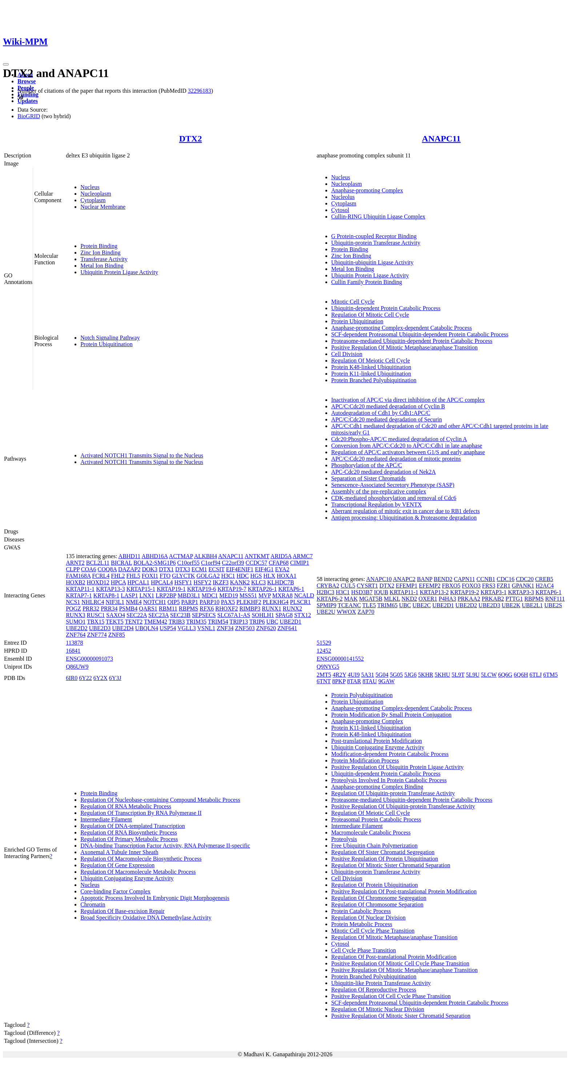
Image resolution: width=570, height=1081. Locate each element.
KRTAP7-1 (79, 595)
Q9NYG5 (328, 667)
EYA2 (282, 569)
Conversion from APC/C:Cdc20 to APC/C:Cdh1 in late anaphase (406, 446)
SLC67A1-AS (233, 615)
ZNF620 (266, 628)
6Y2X (100, 678)
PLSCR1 (300, 602)
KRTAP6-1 (291, 589)
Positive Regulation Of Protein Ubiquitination (384, 859)
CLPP (73, 569)
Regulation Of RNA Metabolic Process (125, 806)
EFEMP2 (430, 585)
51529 (324, 643)
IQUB (381, 592)
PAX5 (228, 602)
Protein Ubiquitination (106, 344)
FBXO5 (451, 585)
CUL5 (348, 585)
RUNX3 (75, 615)
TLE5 (369, 605)
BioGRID (28, 116)
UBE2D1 (290, 621)
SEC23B (180, 615)
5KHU (442, 675)
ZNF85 (116, 635)
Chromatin (92, 904)
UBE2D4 (123, 628)
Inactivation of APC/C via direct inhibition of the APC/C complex (408, 400)
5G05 (396, 675)
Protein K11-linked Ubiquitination (371, 374)
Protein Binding (98, 246)
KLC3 (258, 582)
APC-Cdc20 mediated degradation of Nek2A (383, 472)
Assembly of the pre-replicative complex (378, 491)
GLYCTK (183, 576)
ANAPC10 (379, 579)
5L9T (457, 675)
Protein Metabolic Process (361, 924)
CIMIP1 (299, 563)
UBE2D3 (100, 628)
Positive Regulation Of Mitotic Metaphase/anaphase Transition (404, 347)
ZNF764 (75, 635)
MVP (264, 595)
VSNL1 (206, 628)
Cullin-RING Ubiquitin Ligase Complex (378, 216)
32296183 (199, 91)
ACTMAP (181, 556)
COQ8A (107, 569)
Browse (26, 81)
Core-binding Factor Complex (115, 891)
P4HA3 (447, 599)
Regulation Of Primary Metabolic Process (129, 839)
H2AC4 (545, 585)
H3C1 (228, 576)
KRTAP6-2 (330, 599)
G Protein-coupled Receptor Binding (374, 236)
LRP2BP (166, 595)
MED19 (228, 595)
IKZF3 (221, 582)
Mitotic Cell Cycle (352, 302)
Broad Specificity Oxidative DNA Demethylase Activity (145, 917)
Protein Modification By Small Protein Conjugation (391, 715)
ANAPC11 (441, 138)
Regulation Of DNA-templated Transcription (132, 826)
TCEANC (349, 605)
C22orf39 (233, 563)
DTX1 (166, 569)
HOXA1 (286, 576)
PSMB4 (128, 608)
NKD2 (409, 599)
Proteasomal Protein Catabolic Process (376, 819)
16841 (73, 651)
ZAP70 (366, 612)
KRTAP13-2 (434, 592)
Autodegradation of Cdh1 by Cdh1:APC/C (380, 413)
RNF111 (555, 599)
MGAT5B (370, 599)
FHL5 (133, 576)
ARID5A (281, 556)
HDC (243, 576)
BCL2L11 (97, 563)
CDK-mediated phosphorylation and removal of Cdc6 (393, 498)
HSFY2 (202, 582)
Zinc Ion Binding (100, 252)
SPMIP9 (326, 605)
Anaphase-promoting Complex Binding (377, 787)
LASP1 (129, 595)
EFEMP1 (407, 585)
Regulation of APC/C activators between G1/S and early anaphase (408, 452)
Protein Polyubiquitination (362, 695)
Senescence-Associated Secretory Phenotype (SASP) (392, 485)
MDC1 (210, 595)
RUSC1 (96, 615)
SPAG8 (284, 615)
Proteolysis (344, 839)
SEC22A (137, 615)
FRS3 (488, 585)
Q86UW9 (77, 667)
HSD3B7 (362, 592)
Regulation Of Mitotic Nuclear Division (377, 1009)
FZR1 (503, 585)
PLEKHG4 (276, 602)
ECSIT (217, 569)
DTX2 (190, 138)
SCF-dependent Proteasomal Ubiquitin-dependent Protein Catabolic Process (419, 334)
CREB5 (544, 579)
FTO (165, 576)
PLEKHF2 (248, 602)
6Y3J (115, 678)
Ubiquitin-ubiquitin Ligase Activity (372, 262)
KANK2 (240, 582)
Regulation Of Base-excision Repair (122, 911)
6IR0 (71, 678)
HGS (256, 576)
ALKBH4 (205, 556)
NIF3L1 (115, 602)
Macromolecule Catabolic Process (371, 832)
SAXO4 (115, 615)
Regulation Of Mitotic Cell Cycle (370, 315)
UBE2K (511, 605)
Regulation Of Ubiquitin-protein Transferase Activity (393, 793)
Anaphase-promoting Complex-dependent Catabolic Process (401, 328)
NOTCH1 (154, 602)
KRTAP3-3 (521, 592)
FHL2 (118, 576)
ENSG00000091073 (89, 659)
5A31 (367, 675)
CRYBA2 (328, 585)
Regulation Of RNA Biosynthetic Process (128, 832)
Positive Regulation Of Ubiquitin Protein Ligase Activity (397, 767)
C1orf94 (210, 563)
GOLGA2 (208, 576)
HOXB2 (75, 582)
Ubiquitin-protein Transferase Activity (375, 243)
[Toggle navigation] (6, 64)
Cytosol (340, 210)
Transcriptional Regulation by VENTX (376, 504)
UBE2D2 (77, 628)
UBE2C (422, 605)
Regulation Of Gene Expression (117, 865)
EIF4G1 (264, 569)
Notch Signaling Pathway (110, 338)
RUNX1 (271, 608)
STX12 (302, 615)
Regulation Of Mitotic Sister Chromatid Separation (390, 865)
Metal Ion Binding (101, 266)
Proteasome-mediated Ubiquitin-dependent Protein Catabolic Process (411, 341)
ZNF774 (97, 635)
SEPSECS (204, 615)
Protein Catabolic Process (361, 911)
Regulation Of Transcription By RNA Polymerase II (140, 813)
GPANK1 (523, 585)
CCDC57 (257, 563)
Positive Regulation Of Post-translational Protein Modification (404, 891)
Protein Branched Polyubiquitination (374, 380)
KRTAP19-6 (201, 589)
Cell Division (346, 354)
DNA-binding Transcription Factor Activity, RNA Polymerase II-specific (165, 845)
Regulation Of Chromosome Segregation (378, 898)
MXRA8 (282, 595)
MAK (350, 599)
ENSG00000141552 (340, 659)
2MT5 (324, 675)
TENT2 (133, 621)
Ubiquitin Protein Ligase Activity (119, 272)
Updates (27, 101)
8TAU (369, 681)
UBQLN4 (146, 628)
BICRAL (121, 563)
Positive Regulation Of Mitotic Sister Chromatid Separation (400, 1016)
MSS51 (248, 595)
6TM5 (550, 675)
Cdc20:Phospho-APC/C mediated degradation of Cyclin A (399, 439)
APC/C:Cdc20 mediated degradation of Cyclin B (388, 406)
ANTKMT (257, 556)
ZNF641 (287, 628)
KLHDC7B (280, 582)
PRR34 (109, 608)
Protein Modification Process (365, 760)
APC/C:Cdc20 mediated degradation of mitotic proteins (396, 459)
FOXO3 (471, 585)
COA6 (88, 569)
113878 (74, 643)
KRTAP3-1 (494, 592)
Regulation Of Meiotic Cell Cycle (370, 360)
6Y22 (85, 678)
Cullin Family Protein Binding (366, 282)
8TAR (354, 681)
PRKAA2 (469, 599)
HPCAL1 (138, 582)
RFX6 (207, 608)
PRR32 (91, 608)
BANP (424, 579)
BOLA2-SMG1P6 (154, 563)
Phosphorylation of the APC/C (366, 465)
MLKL (392, 599)
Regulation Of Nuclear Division (368, 917)
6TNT (324, 681)
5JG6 (410, 675)
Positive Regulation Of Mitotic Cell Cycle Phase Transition (400, 963)
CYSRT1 (367, 585)
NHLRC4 (92, 602)
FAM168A (78, 576)
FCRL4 (100, 576)
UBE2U (326, 612)
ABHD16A (154, 556)
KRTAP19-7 (231, 589)
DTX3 (182, 569)
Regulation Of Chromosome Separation (377, 904)
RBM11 (168, 608)
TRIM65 (387, 605)
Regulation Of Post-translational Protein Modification (394, 957)
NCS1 (73, 602)
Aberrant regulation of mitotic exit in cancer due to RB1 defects (405, 511)
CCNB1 (486, 579)
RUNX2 (292, 608)
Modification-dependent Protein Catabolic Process (390, 754)
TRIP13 (238, 621)
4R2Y (339, 675)
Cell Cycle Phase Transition (363, 950)
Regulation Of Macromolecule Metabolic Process (138, 872)
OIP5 (174, 602)
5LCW (489, 675)
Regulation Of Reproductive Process (373, 989)
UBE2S (553, 605)
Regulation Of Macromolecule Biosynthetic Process (140, 859)
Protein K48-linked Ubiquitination (371, 367)
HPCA (118, 582)
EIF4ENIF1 (240, 569)
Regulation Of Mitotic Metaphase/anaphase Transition (394, 937)
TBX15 (95, 621)
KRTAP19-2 (464, 592)
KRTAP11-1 (80, 589)
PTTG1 (514, 599)
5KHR (425, 675)
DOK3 (149, 569)
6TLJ (535, 675)
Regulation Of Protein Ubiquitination (374, 885)
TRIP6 (257, 621)
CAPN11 (464, 579)
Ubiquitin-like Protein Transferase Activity (381, 983)
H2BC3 (325, 592)
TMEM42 (155, 621)
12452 (324, 651)
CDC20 (525, 579)
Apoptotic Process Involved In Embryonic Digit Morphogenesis (154, 898)
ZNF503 (244, 628)
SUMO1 (75, 621)
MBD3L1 (189, 595)
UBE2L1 (532, 605)
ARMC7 (303, 556)
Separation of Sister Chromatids (368, 478)
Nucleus (89, 187)
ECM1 (199, 569)
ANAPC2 (404, 579)
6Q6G (505, 675)
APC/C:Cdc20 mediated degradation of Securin (386, 419)
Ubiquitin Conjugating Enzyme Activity (126, 878)
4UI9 (354, 675)
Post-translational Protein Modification (376, 741)
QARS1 (148, 608)
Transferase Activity (104, 259)
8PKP (339, 681)
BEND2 (443, 579)
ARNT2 (75, 563)
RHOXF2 (226, 608)
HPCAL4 (162, 582)
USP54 (168, 628)
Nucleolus (343, 197)
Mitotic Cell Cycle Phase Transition (372, 931)
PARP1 (189, 602)
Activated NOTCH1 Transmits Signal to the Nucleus (141, 455)
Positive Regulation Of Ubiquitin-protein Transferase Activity (403, 806)
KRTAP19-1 (171, 589)
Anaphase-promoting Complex (367, 190)
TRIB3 (177, 621)
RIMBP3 (250, 608)
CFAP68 (279, 563)
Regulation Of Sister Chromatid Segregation (382, 852)
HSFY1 (183, 582)
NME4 (134, 602)
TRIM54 (218, 621)
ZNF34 (225, 628)
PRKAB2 (493, 599)
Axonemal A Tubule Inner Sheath (119, 852)
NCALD (304, 595)
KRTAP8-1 (106, 595)
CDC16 (505, 579)
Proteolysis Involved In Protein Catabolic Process (389, 780)
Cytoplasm (92, 200)
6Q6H (521, 675)
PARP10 (210, 602)
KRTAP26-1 (262, 589)
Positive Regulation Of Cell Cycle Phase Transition (391, 996)
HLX (269, 576)
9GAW (386, 681)
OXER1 (427, 599)
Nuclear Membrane (102, 207)
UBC (272, 621)
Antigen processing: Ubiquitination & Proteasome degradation (404, 518)
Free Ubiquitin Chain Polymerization (374, 845)
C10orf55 (188, 563)
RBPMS (188, 608)
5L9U (472, 675)
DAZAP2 (129, 569)
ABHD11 (130, 556)
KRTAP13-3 (110, 589)
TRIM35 (196, 621)
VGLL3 (186, 628)
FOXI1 (150, 576)
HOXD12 (98, 582)
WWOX (346, 612)
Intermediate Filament (106, 819)
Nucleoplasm (95, 194)
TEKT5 (115, 621)
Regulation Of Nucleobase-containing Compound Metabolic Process (160, 800)
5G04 (382, 675)
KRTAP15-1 (141, 589)
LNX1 (146, 595)
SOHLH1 (263, 615)
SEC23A (158, 615)
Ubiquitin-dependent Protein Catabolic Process (386, 308)
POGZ (73, 608)
